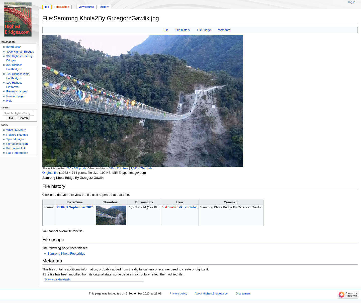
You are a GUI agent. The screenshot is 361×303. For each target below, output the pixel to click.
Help (9, 100)
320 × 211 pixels (118, 168)
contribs (190, 207)
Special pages (15, 139)
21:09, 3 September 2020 (74, 207)
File (166, 30)
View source (86, 6)
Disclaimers (243, 293)
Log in (351, 2)
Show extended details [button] (58, 279)
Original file (50, 173)
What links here (16, 129)
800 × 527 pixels (76, 168)
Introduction (13, 46)
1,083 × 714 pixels (141, 168)
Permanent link (15, 148)
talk (180, 207)
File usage (204, 30)
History (105, 6)
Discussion (62, 6)
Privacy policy (178, 293)
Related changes (17, 134)
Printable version (17, 143)
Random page (15, 96)
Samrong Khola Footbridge (66, 253)
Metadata (224, 30)
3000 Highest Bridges (20, 51)
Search (6, 107)
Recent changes (16, 91)
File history (182, 30)
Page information (17, 152)
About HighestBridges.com (211, 293)
